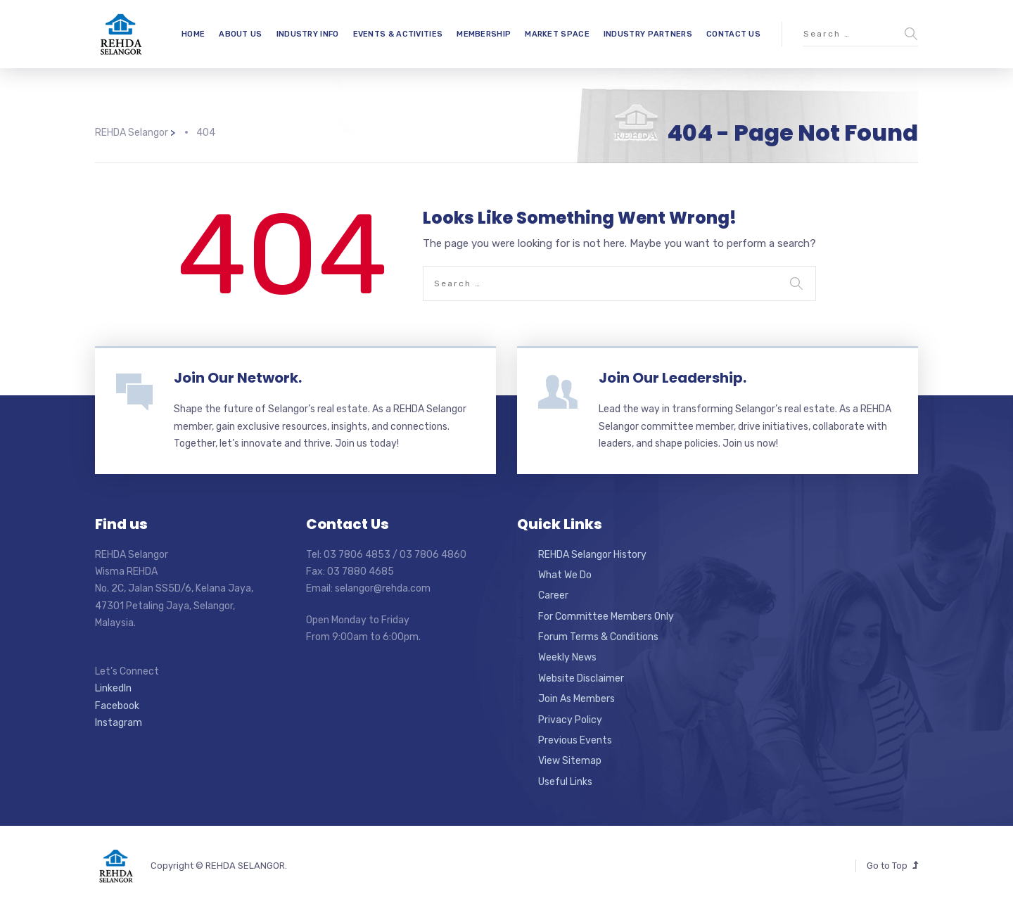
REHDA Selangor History (592, 555)
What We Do (565, 575)
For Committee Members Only (606, 617)
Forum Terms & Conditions (598, 637)
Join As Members (576, 699)
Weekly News (567, 657)
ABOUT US (240, 34)
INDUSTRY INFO (307, 34)
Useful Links (565, 782)
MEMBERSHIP (484, 34)
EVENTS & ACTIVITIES (398, 34)
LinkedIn (113, 688)
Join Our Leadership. (672, 378)
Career (553, 595)
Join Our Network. (238, 378)
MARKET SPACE (557, 34)
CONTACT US (733, 34)
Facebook (117, 706)
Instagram (118, 723)
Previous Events (575, 740)
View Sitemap (569, 761)
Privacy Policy (570, 720)
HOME (193, 34)
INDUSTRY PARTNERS (648, 34)
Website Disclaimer (581, 678)
